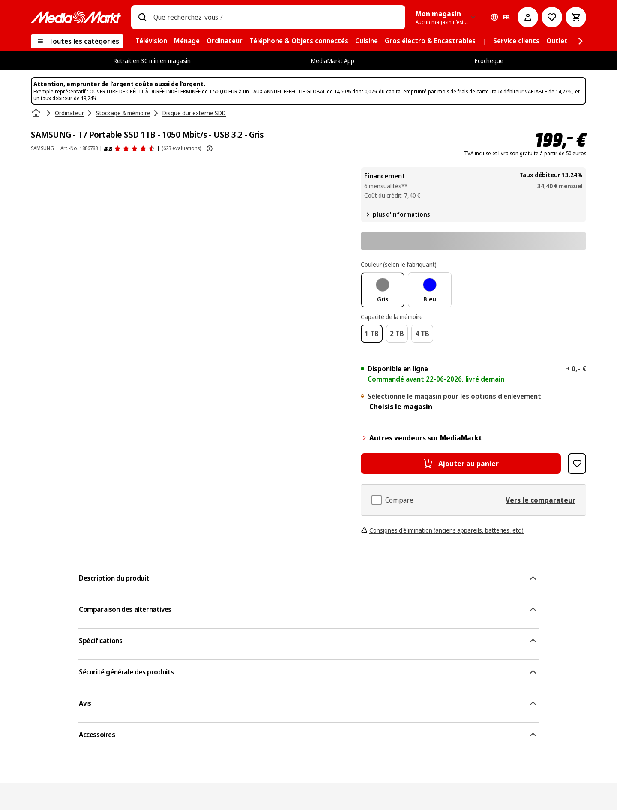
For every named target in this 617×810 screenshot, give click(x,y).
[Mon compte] (528, 17)
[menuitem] (151, 41)
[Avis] (129, 148)
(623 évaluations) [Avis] (181, 148)
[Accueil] (37, 113)
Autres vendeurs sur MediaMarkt (421, 438)
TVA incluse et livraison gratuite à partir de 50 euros (525, 153)
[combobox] (275, 17)
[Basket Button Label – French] (576, 17)
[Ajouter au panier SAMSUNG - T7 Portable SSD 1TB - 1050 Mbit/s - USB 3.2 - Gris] (461, 463)
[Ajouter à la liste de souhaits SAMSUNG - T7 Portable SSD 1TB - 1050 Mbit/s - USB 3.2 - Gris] (577, 463)
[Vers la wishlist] (552, 17)
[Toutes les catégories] (77, 41)
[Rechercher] (142, 17)
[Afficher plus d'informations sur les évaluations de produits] (209, 148)
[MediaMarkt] (76, 17)
